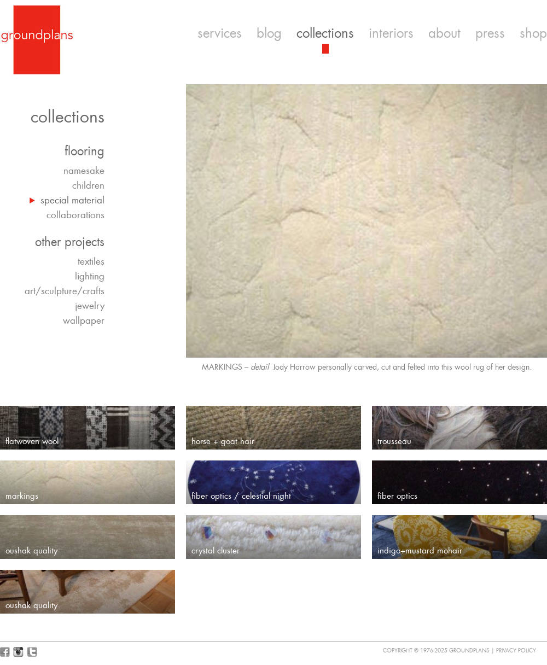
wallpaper (83, 320)
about (444, 33)
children (88, 185)
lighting (89, 276)
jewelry (89, 306)
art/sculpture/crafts (64, 291)
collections (325, 33)
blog (269, 33)
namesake (83, 171)
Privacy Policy (516, 650)
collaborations (75, 215)
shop (533, 33)
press (490, 33)
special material (72, 200)
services (219, 33)
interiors (391, 33)
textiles (91, 261)
